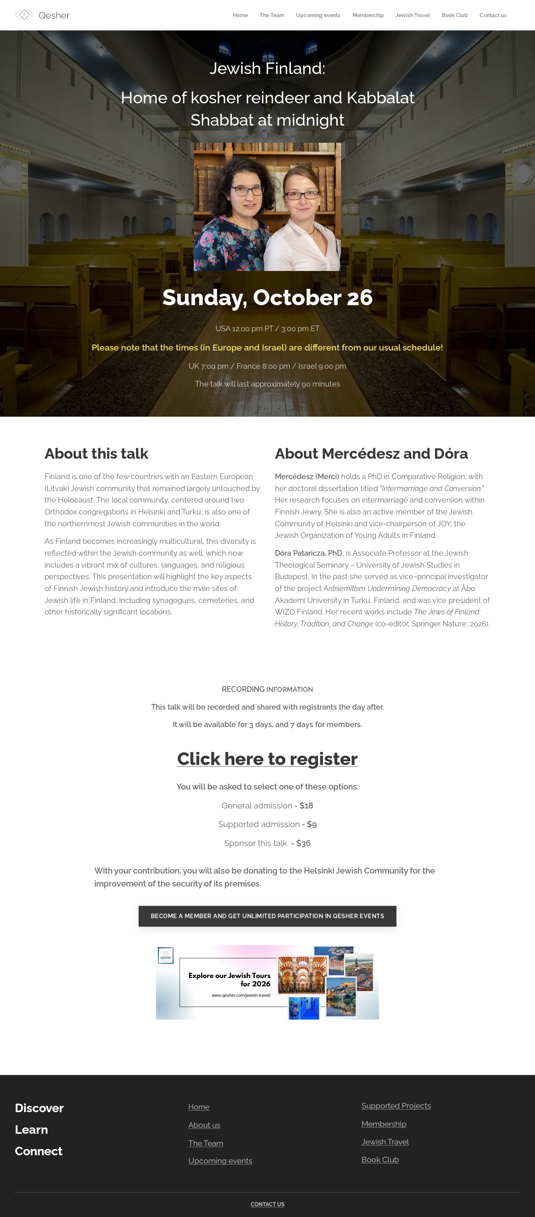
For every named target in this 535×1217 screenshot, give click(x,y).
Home (199, 1107)
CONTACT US (268, 1204)
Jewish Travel (385, 1141)
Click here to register (267, 758)
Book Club (380, 1159)
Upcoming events (220, 1160)
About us (204, 1125)
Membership (383, 1124)
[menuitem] (229, 15)
